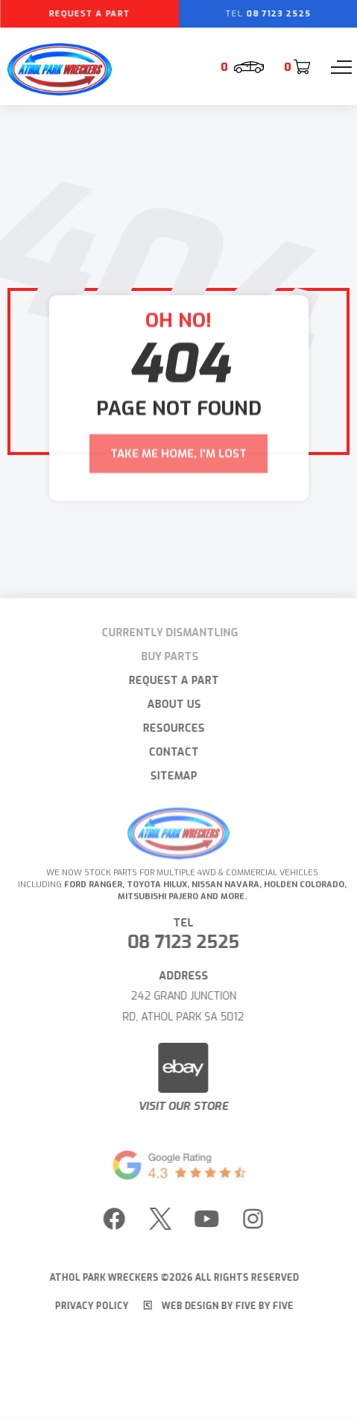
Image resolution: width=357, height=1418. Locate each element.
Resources (169, 728)
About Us (169, 704)
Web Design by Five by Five (213, 1306)
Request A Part (169, 681)
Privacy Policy (87, 1306)
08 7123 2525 (188, 942)
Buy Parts (165, 657)
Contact (170, 752)
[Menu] (341, 67)
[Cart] (296, 67)
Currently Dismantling (165, 633)
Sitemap (169, 776)
